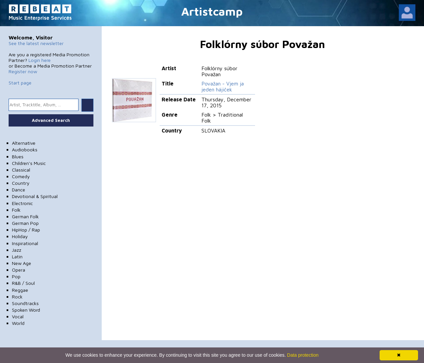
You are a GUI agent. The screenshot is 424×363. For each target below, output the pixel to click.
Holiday (20, 236)
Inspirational (25, 243)
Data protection (303, 355)
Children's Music (29, 163)
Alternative (23, 143)
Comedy (21, 176)
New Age (21, 263)
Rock (17, 296)
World (18, 323)
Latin (17, 256)
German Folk (25, 216)
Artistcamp (212, 11)
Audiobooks (24, 149)
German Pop (25, 223)
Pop (16, 276)
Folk (16, 210)
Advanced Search (51, 120)
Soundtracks (25, 303)
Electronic (22, 203)
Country (20, 183)
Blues (18, 156)
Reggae (20, 290)
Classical (21, 170)
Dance (18, 189)
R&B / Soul (23, 283)
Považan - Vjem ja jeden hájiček (222, 86)
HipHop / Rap (26, 230)
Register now (23, 71)
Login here (39, 60)
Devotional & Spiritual (35, 196)
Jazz (16, 250)
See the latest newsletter (36, 43)
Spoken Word (26, 310)
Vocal (18, 316)
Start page (20, 82)
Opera (18, 270)
